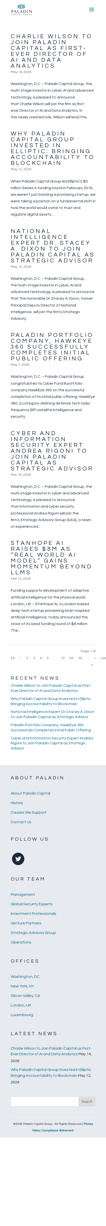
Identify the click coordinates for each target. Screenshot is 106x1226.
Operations (21, 942)
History (17, 803)
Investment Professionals (33, 914)
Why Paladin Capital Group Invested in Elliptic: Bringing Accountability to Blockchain (53, 148)
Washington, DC (25, 977)
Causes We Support (29, 812)
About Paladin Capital (30, 793)
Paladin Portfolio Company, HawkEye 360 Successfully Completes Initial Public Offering (52, 347)
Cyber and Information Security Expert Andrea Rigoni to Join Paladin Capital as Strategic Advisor (52, 451)
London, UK (21, 1005)
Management (23, 894)
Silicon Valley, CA (25, 996)
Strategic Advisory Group (33, 933)
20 (71, 658)
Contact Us (21, 822)
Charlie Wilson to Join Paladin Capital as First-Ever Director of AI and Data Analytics (52, 51)
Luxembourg (22, 1015)
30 (80, 658)
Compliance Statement (58, 1130)
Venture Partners (26, 923)
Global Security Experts (32, 904)
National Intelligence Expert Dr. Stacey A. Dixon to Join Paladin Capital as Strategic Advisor (53, 246)
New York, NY (22, 986)
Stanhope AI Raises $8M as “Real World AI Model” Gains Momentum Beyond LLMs (52, 558)
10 (63, 658)
